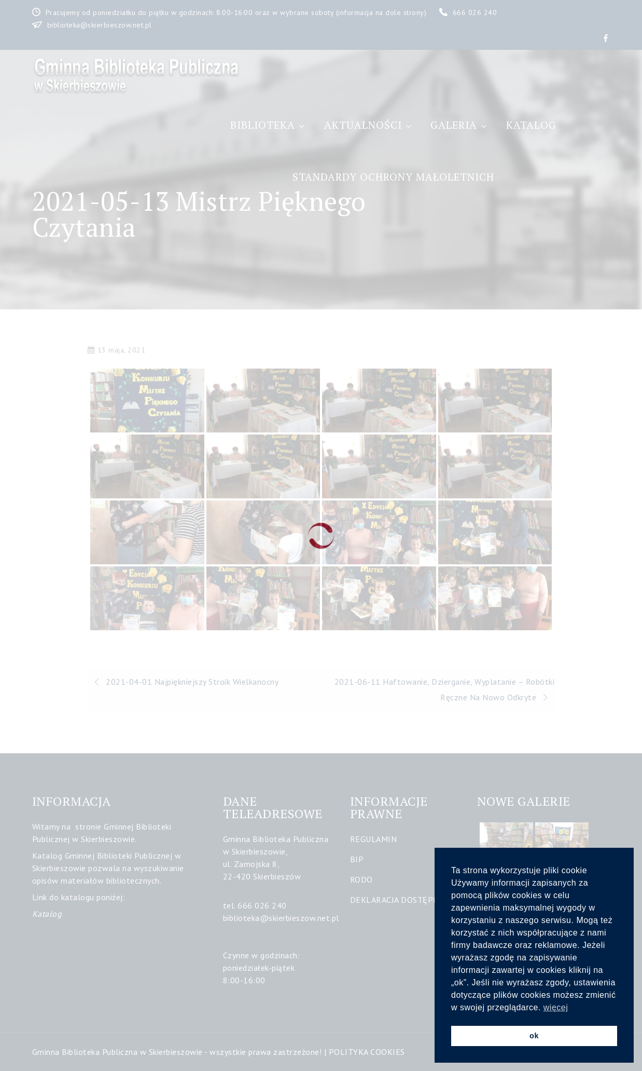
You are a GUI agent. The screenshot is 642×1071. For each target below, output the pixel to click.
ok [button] (534, 1036)
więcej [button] (555, 1007)
